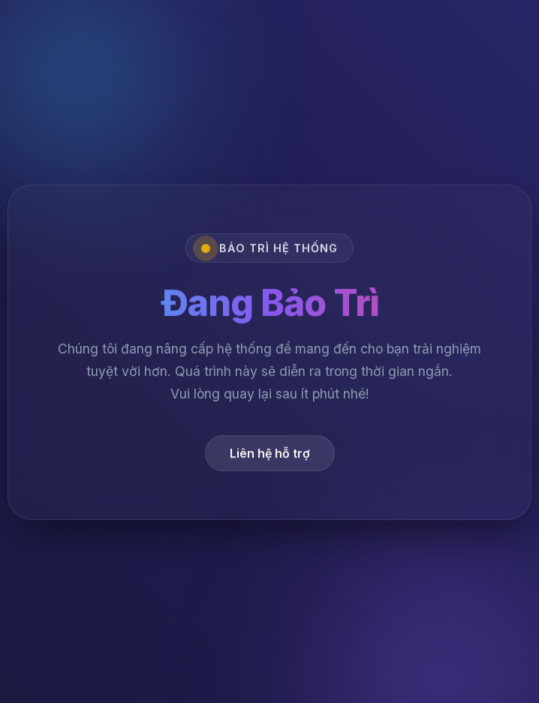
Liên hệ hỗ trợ (270, 454)
